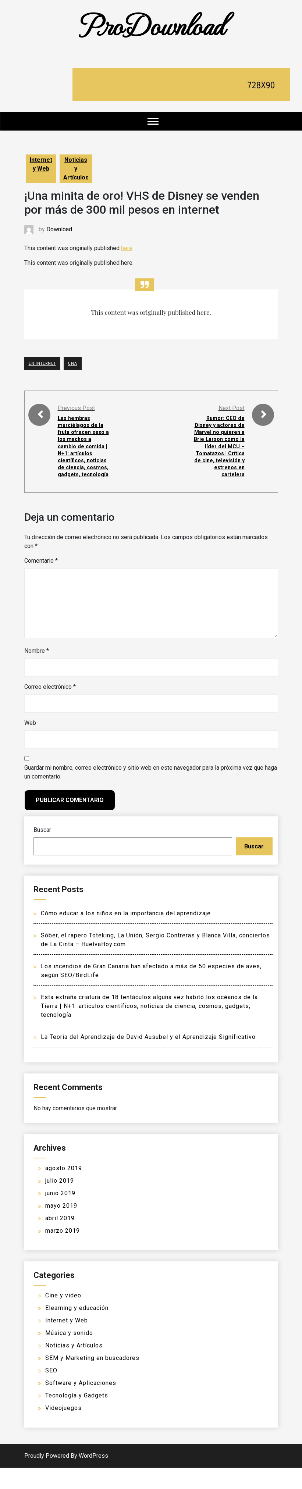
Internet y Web (41, 164)
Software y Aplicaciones (80, 1404)
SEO (51, 1391)
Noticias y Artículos (76, 168)
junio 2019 (60, 1214)
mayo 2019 (61, 1226)
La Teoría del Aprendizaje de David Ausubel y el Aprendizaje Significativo (148, 1058)
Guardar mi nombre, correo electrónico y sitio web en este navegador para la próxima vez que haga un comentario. (150, 793)
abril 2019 (60, 1239)
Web (30, 744)
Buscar (42, 851)
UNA (72, 363)
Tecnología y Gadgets (76, 1416)
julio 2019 (59, 1201)
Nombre (36, 672)
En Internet (42, 363)
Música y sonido (69, 1354)
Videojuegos (63, 1429)
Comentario (41, 581)
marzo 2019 (62, 1251)
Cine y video (63, 1316)
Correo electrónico (50, 708)
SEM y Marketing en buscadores (92, 1379)
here (126, 248)
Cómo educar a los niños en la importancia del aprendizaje (126, 934)
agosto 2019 (63, 1189)
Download (59, 229)
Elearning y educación (77, 1329)
